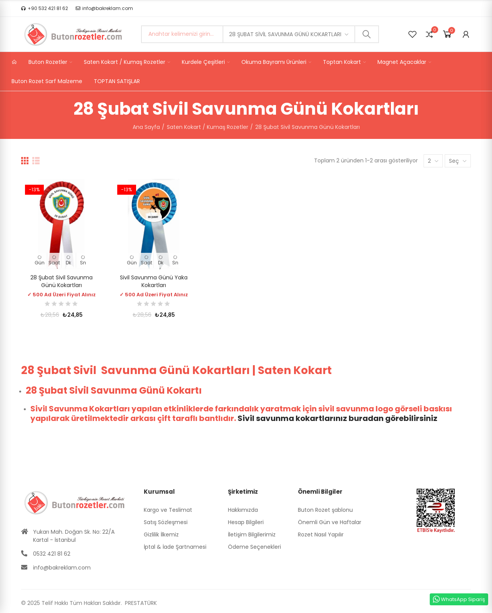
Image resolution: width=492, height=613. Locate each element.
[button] (44, 8)
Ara (366, 34)
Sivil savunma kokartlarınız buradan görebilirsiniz (337, 418)
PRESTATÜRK (140, 603)
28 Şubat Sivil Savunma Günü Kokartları (285, 34)
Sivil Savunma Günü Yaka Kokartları (154, 281)
